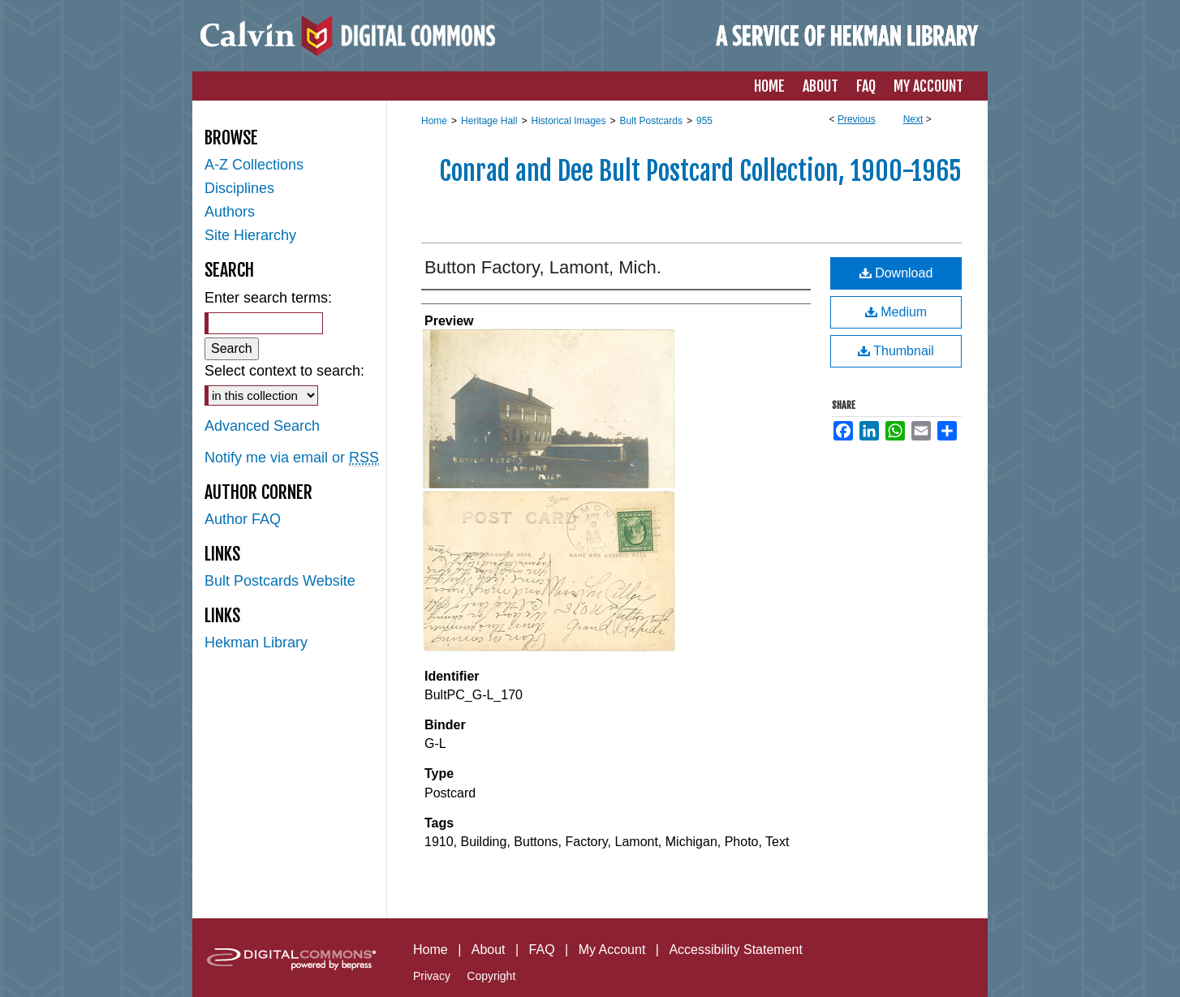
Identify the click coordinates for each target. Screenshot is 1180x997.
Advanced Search (262, 426)
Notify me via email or (292, 457)
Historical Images (568, 121)
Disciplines (239, 188)
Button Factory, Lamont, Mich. (542, 267)
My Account (612, 949)
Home (434, 121)
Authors (230, 212)
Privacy (431, 975)
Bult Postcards (651, 121)
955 (704, 121)
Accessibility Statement (736, 949)
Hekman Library (256, 642)
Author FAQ (243, 519)
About (489, 949)
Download (896, 273)
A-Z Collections (254, 165)
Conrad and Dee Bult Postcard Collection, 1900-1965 (700, 171)
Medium (896, 312)
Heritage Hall (489, 121)
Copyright (491, 975)
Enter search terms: (268, 298)
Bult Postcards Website (280, 581)
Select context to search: (284, 371)
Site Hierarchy (250, 235)
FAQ (542, 949)
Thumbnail (896, 351)
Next (913, 119)
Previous (857, 119)
